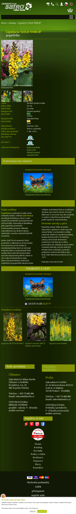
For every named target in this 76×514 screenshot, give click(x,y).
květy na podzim (33, 147)
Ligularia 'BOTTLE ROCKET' (12, 343)
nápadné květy (33, 155)
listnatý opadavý (33, 152)
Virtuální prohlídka (50, 368)
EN (71, 4)
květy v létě (31, 150)
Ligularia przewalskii (58, 343)
